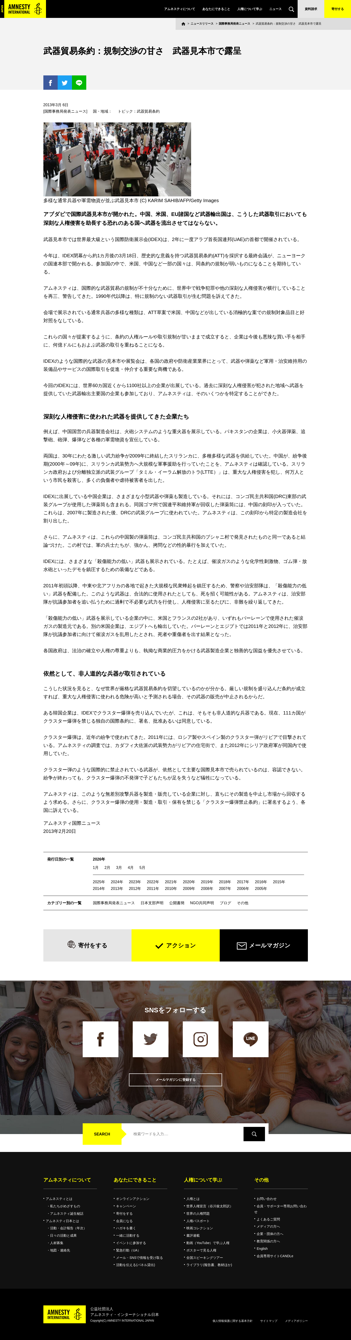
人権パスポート (198, 1221)
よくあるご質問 (268, 1219)
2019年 (207, 882)
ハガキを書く (126, 1228)
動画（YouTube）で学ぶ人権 (207, 1243)
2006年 (243, 889)
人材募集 (56, 1243)
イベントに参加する (131, 1243)
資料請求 (311, 9)
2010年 (171, 889)
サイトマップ (268, 1321)
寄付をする (92, 945)
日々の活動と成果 (63, 1235)
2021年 (171, 882)
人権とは (193, 1199)
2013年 (117, 889)
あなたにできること (216, 9)
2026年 (99, 859)
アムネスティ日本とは (62, 1221)
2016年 (261, 882)
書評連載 (193, 1235)
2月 (107, 868)
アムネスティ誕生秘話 (66, 1213)
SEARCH (102, 1134)
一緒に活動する (127, 1235)
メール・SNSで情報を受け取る (139, 1258)
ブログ (225, 903)
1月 (96, 868)
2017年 (243, 882)
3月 (119, 868)
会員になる (124, 1221)
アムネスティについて (179, 9)
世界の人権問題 (198, 1213)
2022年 (153, 882)
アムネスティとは (59, 1199)
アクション (181, 945)
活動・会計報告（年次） (68, 1228)
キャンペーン (126, 1206)
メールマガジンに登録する (176, 1080)
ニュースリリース (202, 23)
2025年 (99, 882)
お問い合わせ (267, 1199)
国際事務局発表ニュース (234, 23)
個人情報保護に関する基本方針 (233, 1321)
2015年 (279, 882)
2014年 (99, 889)
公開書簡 (176, 903)
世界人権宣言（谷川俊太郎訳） (209, 1206)
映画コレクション (199, 1228)
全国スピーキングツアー (204, 1258)
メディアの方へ (268, 1226)
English (262, 1249)
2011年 (153, 889)
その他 (242, 903)
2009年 (189, 889)
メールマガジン (269, 945)
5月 (142, 868)
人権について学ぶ (249, 9)
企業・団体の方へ (270, 1234)
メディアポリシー (296, 1321)
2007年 (225, 889)
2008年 (207, 889)
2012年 (135, 889)
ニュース (275, 9)
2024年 (117, 882)
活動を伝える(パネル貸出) (135, 1265)
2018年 (225, 882)
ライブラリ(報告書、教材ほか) (209, 1265)
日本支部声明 (152, 903)
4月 (131, 868)
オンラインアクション (132, 1199)
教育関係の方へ (268, 1241)
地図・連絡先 (60, 1250)
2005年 (261, 889)
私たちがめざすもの (65, 1206)
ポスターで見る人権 (201, 1250)
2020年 (189, 882)
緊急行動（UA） (128, 1250)
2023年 (135, 882)
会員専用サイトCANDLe (275, 1256)
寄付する (337, 9)
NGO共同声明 (202, 903)
